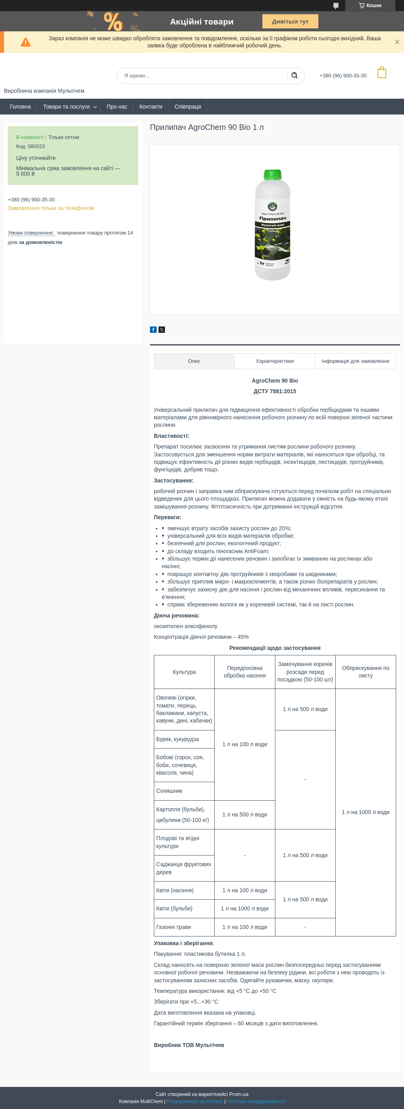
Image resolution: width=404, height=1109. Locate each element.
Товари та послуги (66, 106)
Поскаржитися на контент (195, 1101)
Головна (20, 106)
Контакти (150, 106)
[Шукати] (294, 75)
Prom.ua (239, 1094)
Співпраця (188, 106)
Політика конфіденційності (256, 1101)
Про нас (117, 106)
